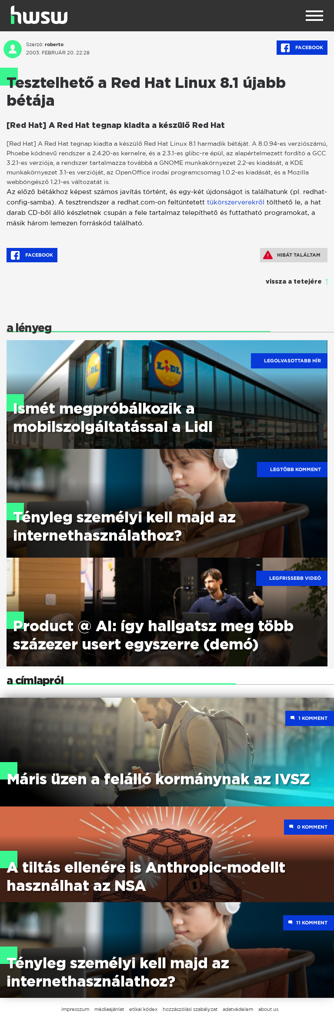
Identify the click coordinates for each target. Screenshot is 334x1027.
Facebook (302, 47)
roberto (54, 44)
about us (268, 1009)
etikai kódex (143, 1009)
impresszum (75, 1009)
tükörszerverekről (235, 202)
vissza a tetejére (294, 282)
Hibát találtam (292, 255)
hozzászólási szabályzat (190, 1009)
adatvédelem (238, 1009)
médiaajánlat (109, 1009)
